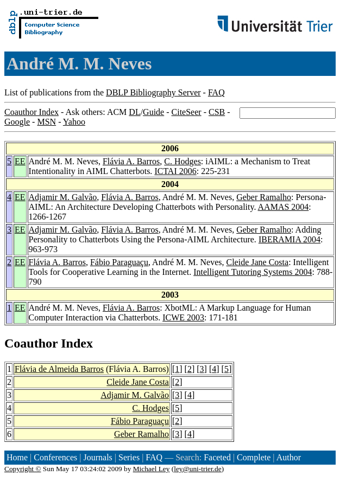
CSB (217, 112)
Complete (253, 457)
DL (134, 112)
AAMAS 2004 (283, 206)
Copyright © (22, 469)
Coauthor (31, 343)
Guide (153, 112)
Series (129, 457)
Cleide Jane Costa (257, 262)
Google (17, 121)
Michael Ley (151, 469)
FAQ (216, 92)
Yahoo (74, 121)
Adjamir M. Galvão (63, 197)
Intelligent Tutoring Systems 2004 (252, 272)
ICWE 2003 (183, 317)
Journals (97, 457)
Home (17, 457)
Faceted (217, 457)
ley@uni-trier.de (197, 469)
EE (20, 161)
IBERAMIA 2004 (289, 239)
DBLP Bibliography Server (153, 92)
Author (288, 457)
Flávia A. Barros (131, 161)
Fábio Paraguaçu (119, 262)
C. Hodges (182, 161)
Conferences (55, 457)
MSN (46, 121)
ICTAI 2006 (175, 171)
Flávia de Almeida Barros (59, 369)
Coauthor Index (31, 112)
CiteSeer (187, 112)
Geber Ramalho (263, 197)
